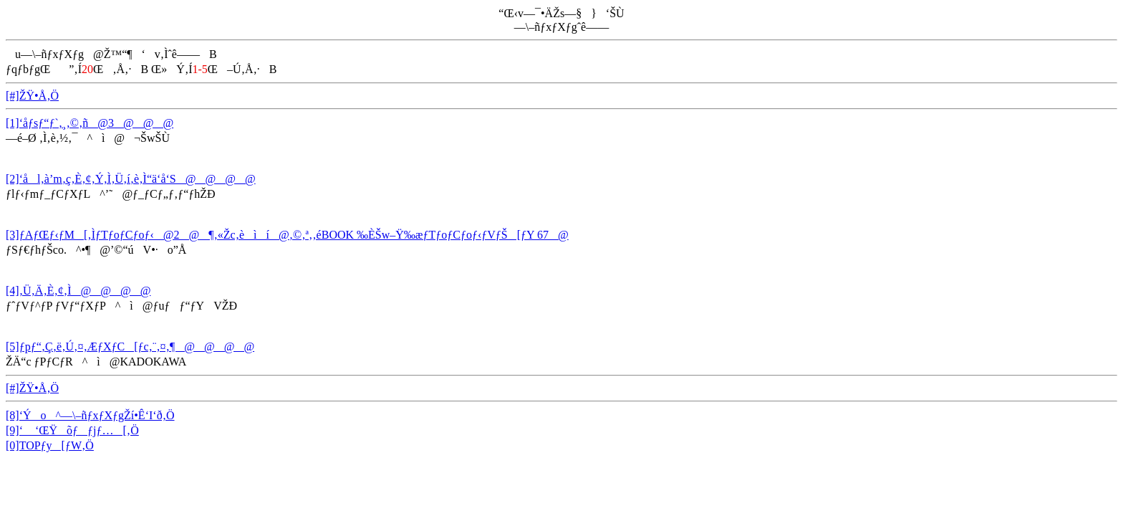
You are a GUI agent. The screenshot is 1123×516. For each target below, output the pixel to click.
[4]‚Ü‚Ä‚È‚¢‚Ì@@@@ (78, 291)
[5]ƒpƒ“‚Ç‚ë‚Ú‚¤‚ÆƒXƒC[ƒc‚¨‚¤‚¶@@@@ (130, 346)
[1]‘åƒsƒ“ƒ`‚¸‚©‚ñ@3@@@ (89, 123)
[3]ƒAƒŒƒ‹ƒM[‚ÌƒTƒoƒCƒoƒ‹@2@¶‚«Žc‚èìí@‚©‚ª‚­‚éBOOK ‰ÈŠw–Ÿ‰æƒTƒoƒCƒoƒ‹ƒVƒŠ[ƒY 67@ (287, 235)
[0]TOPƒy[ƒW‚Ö (50, 445)
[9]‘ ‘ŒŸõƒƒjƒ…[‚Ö (72, 430)
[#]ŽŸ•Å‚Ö (32, 96)
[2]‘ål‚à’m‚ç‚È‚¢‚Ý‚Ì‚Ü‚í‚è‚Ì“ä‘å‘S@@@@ (131, 179)
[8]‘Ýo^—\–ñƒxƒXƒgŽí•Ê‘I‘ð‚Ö (90, 415)
